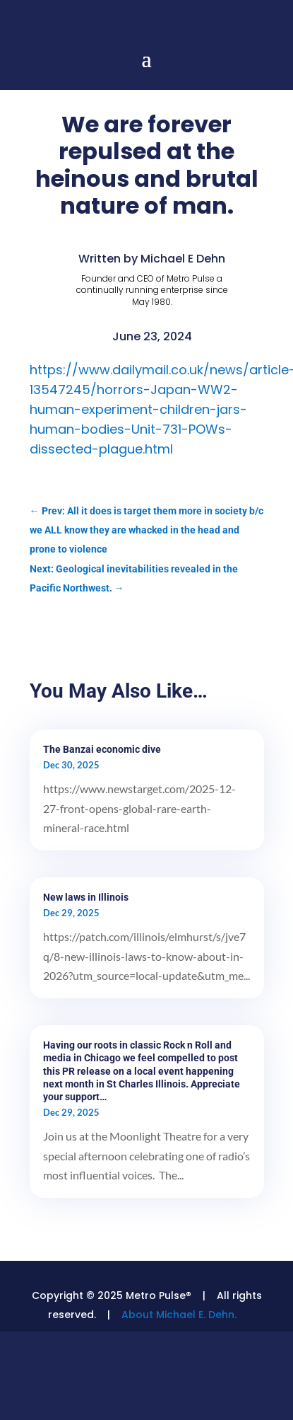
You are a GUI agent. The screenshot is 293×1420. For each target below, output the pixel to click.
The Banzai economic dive (102, 749)
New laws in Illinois (85, 897)
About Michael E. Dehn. (179, 1315)
